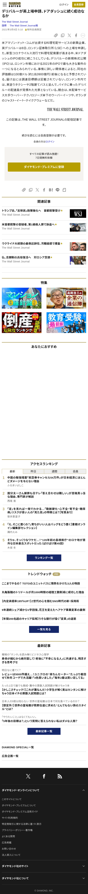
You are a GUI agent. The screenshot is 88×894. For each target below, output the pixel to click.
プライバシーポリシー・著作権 (17, 830)
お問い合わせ (9, 848)
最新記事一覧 (44, 731)
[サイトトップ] (14, 4)
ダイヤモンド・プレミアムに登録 (44, 167)
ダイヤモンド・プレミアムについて (19, 805)
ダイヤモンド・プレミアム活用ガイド (20, 811)
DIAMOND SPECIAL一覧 (18, 747)
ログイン (64, 4)
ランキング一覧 (44, 557)
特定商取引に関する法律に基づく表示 (21, 824)
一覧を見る (44, 629)
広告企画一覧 (10, 756)
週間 (54, 471)
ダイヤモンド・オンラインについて (20, 790)
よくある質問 (8, 836)
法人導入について (11, 855)
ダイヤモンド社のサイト (15, 866)
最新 (12, 471)
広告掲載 (6, 842)
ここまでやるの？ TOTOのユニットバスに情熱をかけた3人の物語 (41, 583)
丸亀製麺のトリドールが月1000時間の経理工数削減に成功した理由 (43, 592)
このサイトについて (12, 799)
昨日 (33, 471)
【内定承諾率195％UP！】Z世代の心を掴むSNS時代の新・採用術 (40, 601)
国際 (4, 25)
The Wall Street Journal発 (24, 25)
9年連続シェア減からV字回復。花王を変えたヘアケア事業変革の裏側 (43, 609)
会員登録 (78, 4)
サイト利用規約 (10, 817)
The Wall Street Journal (15, 21)
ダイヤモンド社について (15, 878)
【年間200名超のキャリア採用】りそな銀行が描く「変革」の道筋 (39, 618)
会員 (75, 471)
